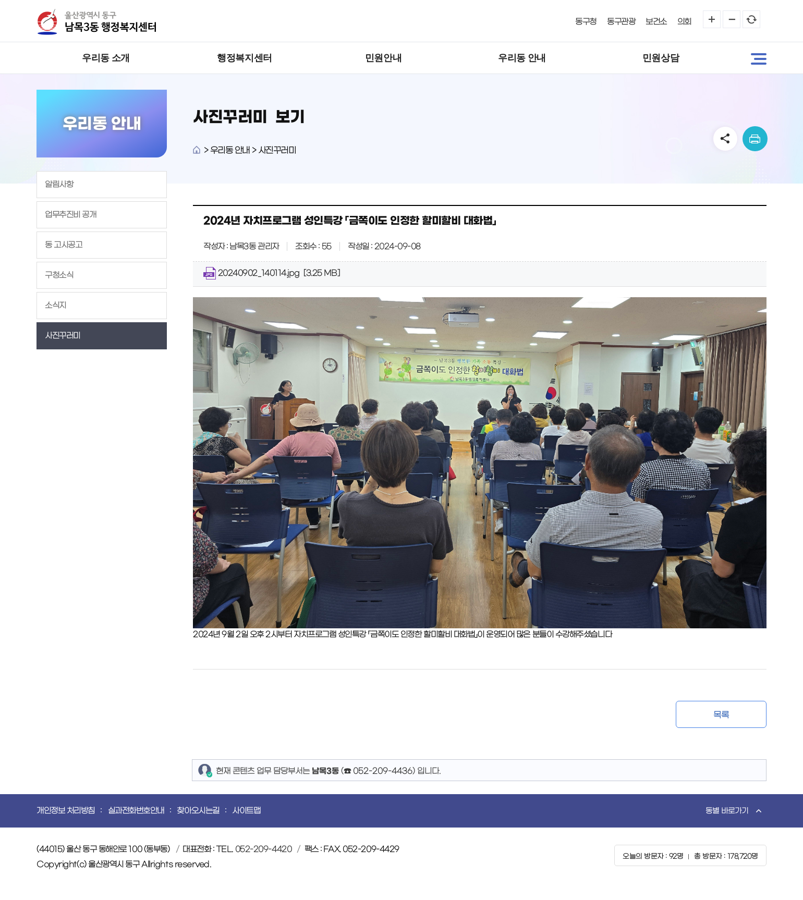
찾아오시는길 (198, 810)
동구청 (586, 22)
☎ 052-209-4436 (378, 771)
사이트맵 (246, 810)
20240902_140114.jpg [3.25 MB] (271, 273)
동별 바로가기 (726, 810)
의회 (684, 22)
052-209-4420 (263, 849)
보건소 (656, 22)
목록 (720, 715)
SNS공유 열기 (725, 138)
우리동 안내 (522, 58)
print (755, 138)
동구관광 (621, 22)
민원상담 (660, 58)
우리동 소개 (106, 58)
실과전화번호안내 (136, 810)
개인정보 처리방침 (65, 810)
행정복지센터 (244, 58)
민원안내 (383, 58)
